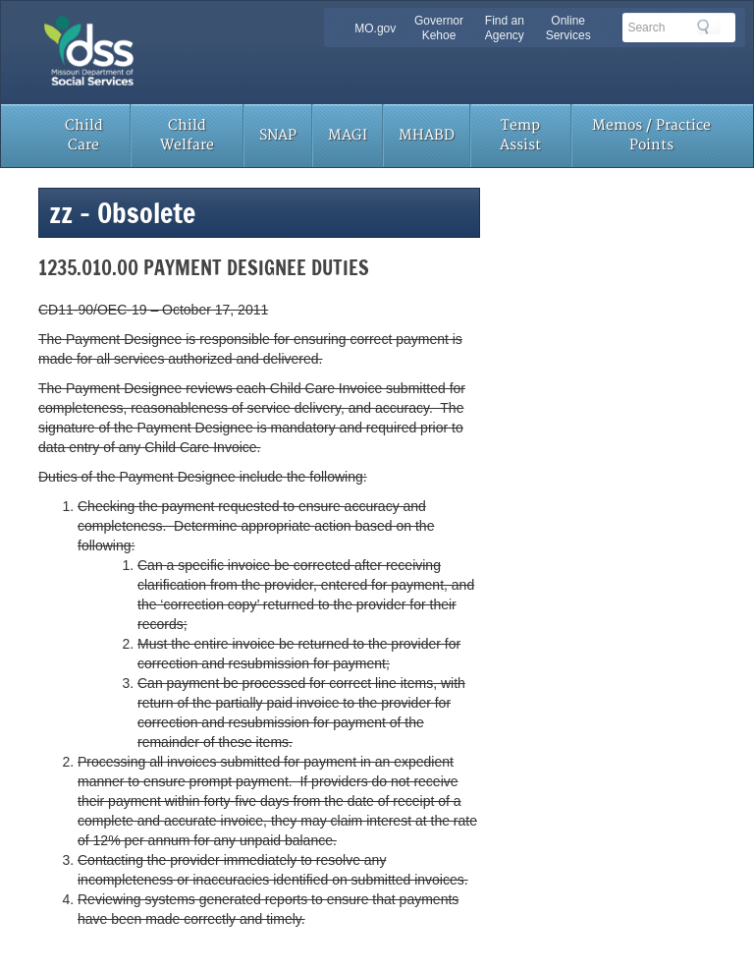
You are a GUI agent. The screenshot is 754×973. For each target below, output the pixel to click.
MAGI (347, 135)
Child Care (84, 135)
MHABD (427, 135)
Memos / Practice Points (651, 135)
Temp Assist (520, 135)
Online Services (568, 28)
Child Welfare (187, 135)
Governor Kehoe (438, 28)
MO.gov (375, 28)
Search (709, 26)
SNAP (277, 135)
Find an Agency (504, 28)
